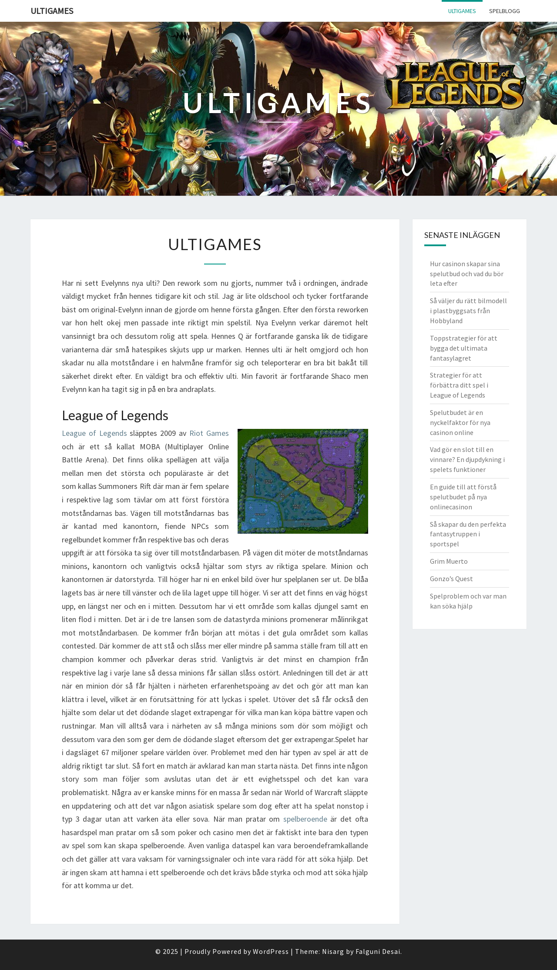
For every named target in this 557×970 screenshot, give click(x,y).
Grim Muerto (449, 561)
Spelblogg (504, 11)
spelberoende (305, 819)
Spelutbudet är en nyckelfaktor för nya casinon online (460, 422)
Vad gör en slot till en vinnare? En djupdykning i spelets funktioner (467, 459)
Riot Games (209, 433)
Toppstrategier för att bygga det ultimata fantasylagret (463, 348)
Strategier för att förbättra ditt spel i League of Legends (459, 385)
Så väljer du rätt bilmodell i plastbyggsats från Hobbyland (468, 310)
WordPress (271, 951)
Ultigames (51, 10)
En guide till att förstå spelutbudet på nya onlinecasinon (463, 496)
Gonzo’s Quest (451, 578)
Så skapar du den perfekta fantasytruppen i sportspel (468, 534)
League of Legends (94, 433)
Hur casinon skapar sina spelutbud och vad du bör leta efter (466, 273)
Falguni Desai (378, 951)
